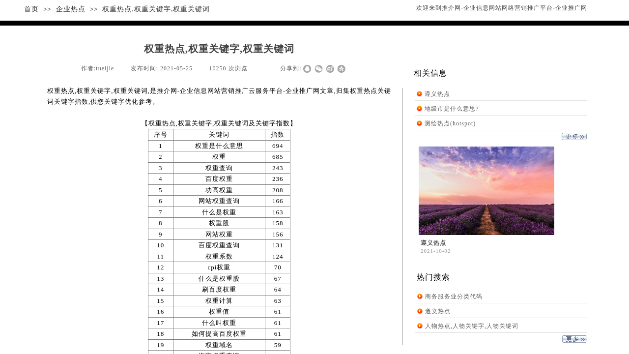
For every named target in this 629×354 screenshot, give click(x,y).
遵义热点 (437, 93)
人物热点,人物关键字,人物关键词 (471, 326)
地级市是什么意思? (452, 108)
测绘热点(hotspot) (450, 123)
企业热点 (71, 9)
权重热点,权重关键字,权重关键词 (156, 9)
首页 (31, 9)
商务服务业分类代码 (454, 296)
